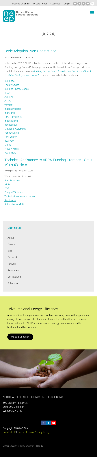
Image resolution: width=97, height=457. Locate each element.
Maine (7, 144)
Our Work (12, 257)
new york (9, 140)
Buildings (9, 81)
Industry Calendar (20, 3)
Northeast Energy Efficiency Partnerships (27, 13)
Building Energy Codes (16, 88)
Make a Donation (20, 336)
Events (11, 244)
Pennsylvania (11, 132)
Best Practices (12, 180)
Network (12, 263)
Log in (66, 3)
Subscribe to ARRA (14, 204)
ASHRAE (9, 96)
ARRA (7, 100)
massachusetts (12, 108)
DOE (6, 188)
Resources (13, 270)
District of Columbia (15, 128)
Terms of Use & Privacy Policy (33, 432)
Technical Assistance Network (20, 196)
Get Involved (14, 276)
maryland (9, 112)
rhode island (11, 120)
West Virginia (11, 148)
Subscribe (55, 3)
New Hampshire (13, 116)
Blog (9, 250)
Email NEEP (9, 432)
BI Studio (39, 446)
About (10, 237)
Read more (10, 152)
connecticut (10, 124)
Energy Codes (11, 84)
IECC (7, 92)
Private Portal (39, 3)
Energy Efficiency (13, 192)
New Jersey (10, 136)
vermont (8, 104)
